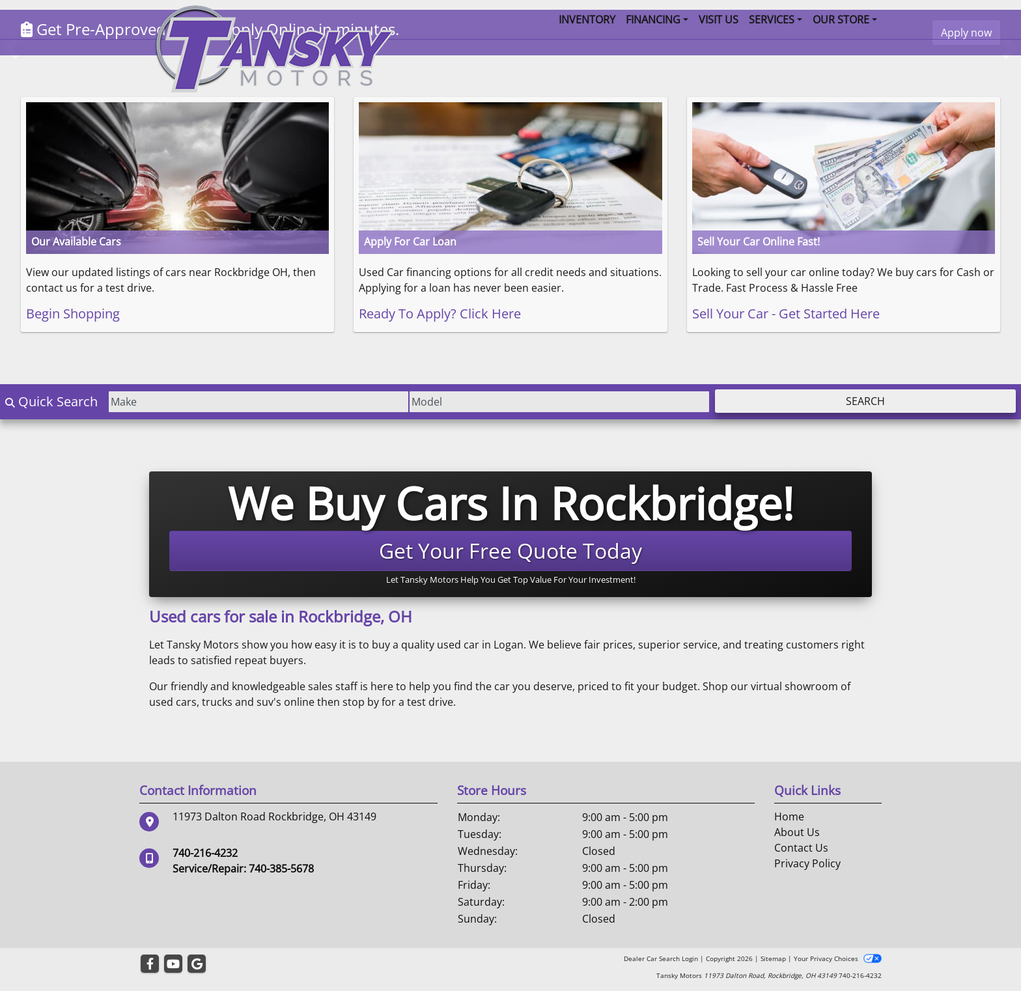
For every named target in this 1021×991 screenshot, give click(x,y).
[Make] (258, 402)
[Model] (559, 402)
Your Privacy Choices (838, 958)
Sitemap (773, 958)
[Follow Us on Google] (197, 964)
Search (865, 401)
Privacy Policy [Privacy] (807, 863)
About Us (797, 832)
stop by (361, 702)
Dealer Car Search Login (661, 958)
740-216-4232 (205, 853)
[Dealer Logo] (274, 47)
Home (789, 816)
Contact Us (801, 848)
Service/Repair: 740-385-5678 (243, 868)
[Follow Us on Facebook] (150, 964)
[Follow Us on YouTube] (173, 964)
